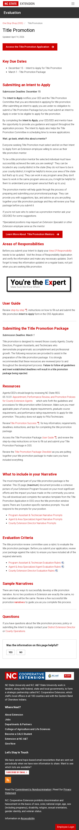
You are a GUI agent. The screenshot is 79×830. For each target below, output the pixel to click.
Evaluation (12, 13)
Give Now (10, 743)
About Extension (14, 714)
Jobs (8, 719)
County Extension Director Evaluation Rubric (32, 570)
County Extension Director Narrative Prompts (32, 523)
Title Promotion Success (23, 423)
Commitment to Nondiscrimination (33, 789)
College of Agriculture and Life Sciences (27, 729)
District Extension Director (61, 627)
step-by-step (17, 310)
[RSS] (8, 780)
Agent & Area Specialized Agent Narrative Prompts (35, 519)
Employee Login (65, 826)
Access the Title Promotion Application (30, 46)
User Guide (48, 437)
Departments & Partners (18, 724)
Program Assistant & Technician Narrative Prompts (35, 515)
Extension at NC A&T (16, 738)
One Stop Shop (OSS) (13, 23)
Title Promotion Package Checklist (33, 451)
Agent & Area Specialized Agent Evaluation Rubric (35, 566)
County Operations (15, 631)
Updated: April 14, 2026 (13, 37)
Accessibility (28, 818)
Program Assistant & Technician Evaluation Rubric (35, 562)
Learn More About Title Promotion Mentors (32, 234)
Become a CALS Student (18, 734)
